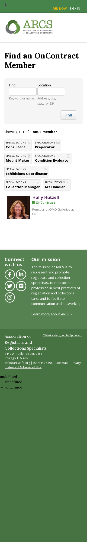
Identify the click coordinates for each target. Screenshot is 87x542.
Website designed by (62, 335)
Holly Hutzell (45, 197)
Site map (61, 363)
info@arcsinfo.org (17, 363)
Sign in (75, 8)
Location (44, 85)
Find (12, 85)
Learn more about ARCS (50, 314)
